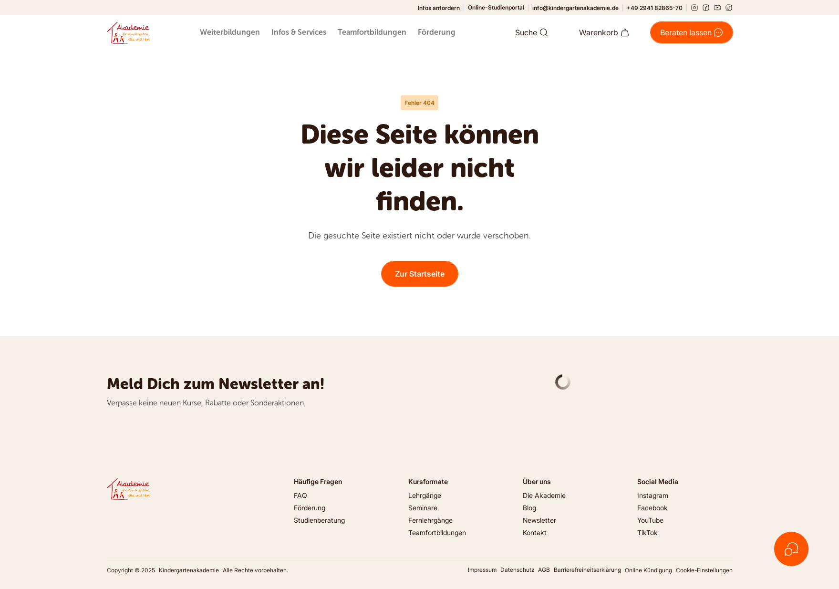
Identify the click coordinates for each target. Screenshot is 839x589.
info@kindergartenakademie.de (575, 7)
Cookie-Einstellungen (704, 570)
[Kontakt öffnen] (791, 549)
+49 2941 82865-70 (655, 7)
